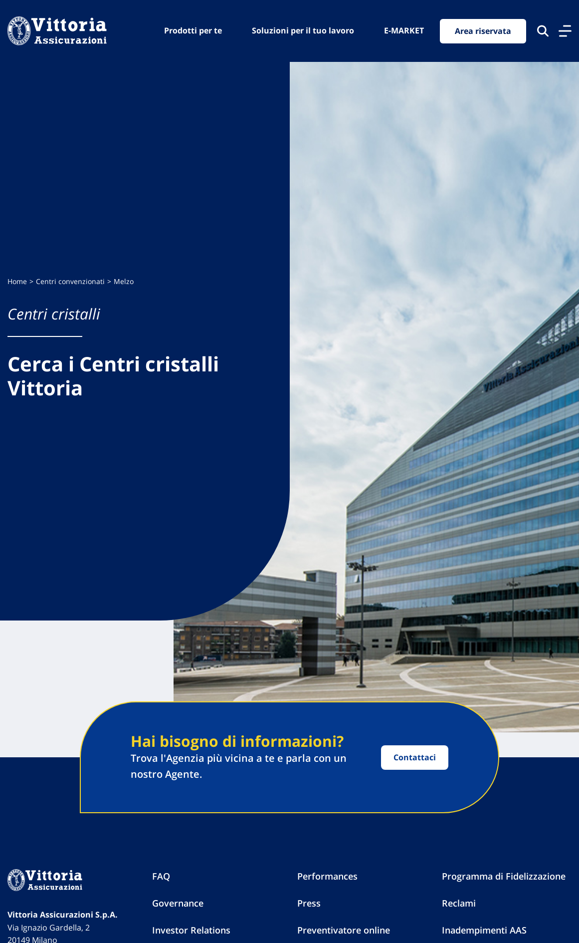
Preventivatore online (343, 930)
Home (17, 281)
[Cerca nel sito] (543, 30)
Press (309, 903)
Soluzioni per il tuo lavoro (303, 30)
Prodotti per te (193, 30)
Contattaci (414, 757)
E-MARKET (404, 30)
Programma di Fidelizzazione (504, 876)
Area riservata (483, 30)
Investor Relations (191, 930)
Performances (327, 876)
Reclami (459, 903)
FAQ (161, 876)
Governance (177, 903)
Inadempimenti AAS (484, 930)
